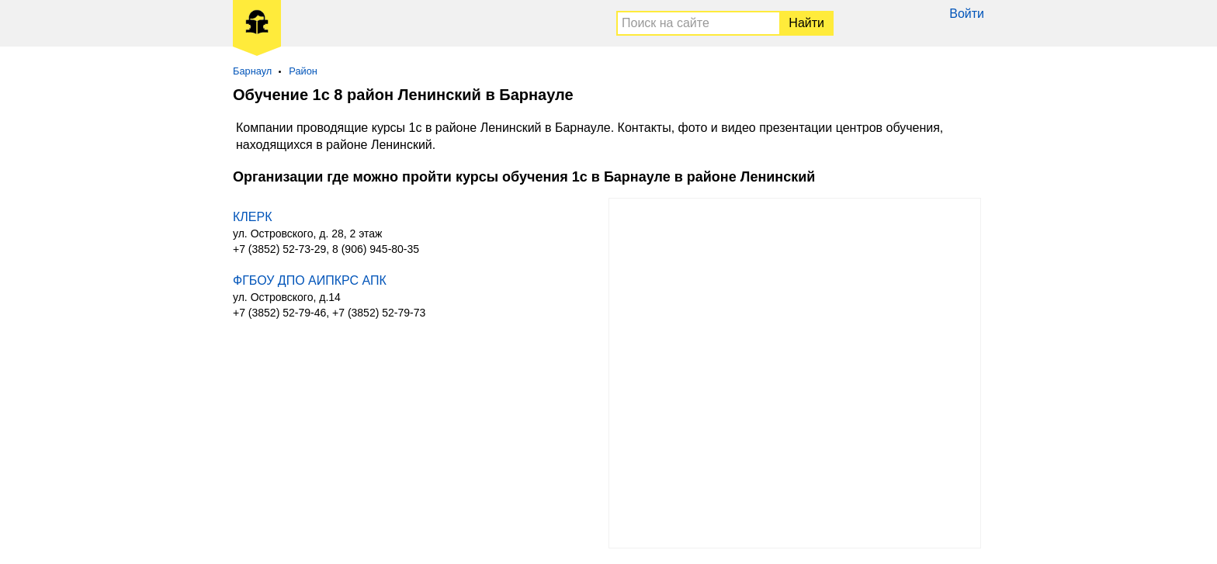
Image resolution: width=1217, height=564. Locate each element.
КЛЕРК (252, 216)
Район (303, 71)
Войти (966, 13)
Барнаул (252, 71)
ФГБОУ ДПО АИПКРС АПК (310, 280)
